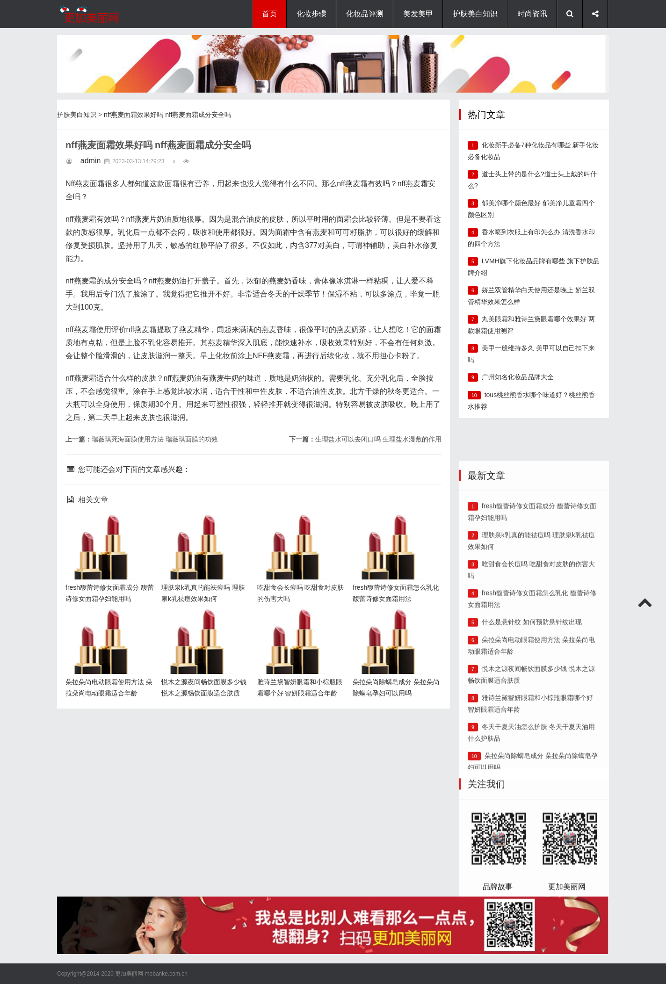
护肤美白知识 (475, 14)
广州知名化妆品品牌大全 (518, 377)
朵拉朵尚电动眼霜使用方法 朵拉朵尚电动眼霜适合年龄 (107, 623)
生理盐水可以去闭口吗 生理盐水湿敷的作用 (378, 439)
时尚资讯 (532, 14)
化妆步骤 (311, 14)
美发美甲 (418, 14)
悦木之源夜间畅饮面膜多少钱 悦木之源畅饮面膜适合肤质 (203, 623)
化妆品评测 (365, 14)
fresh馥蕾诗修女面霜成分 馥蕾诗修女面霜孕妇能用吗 (107, 529)
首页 (269, 14)
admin (90, 161)
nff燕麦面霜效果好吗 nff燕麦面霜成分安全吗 (168, 114)
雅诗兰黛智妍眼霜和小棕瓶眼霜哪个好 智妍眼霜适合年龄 (299, 623)
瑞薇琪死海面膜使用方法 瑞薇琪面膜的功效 (155, 439)
